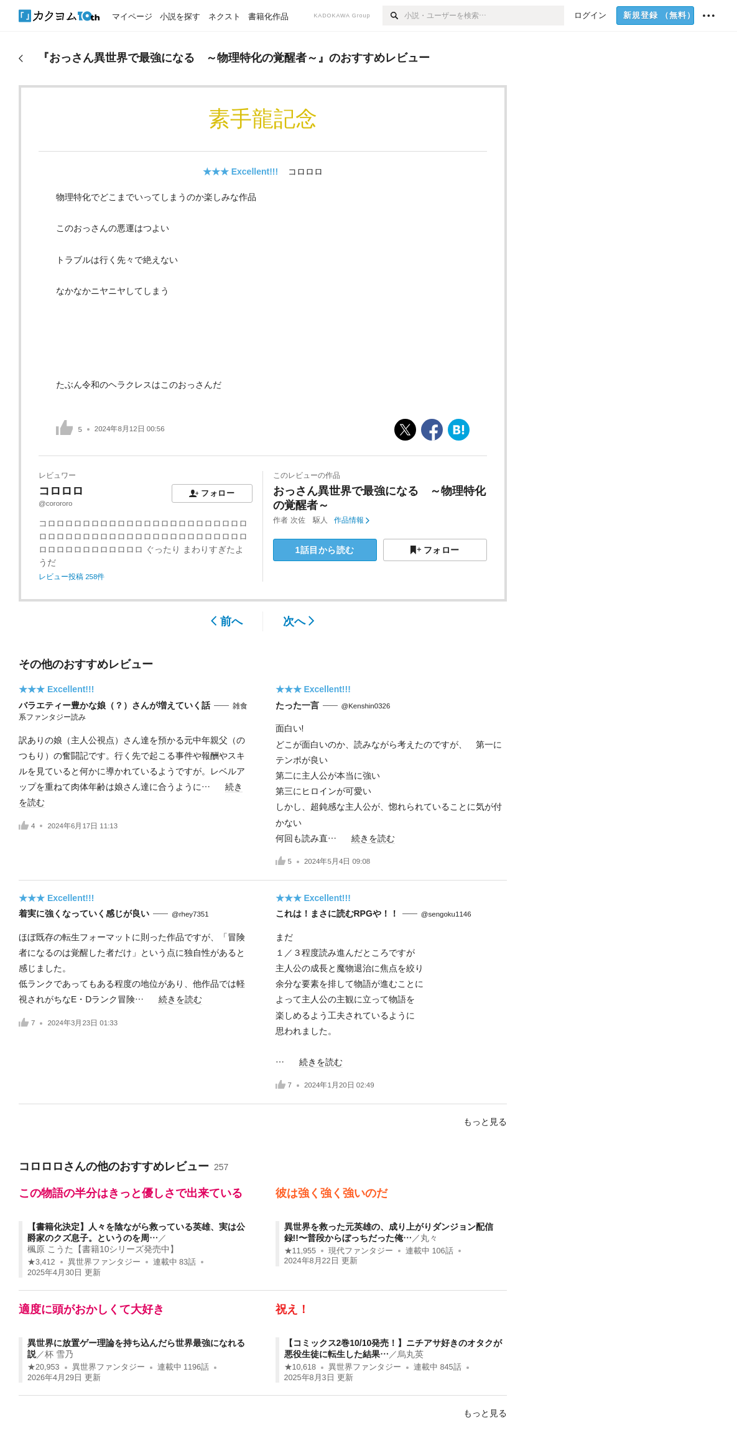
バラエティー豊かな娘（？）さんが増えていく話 (114, 705)
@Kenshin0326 (366, 706)
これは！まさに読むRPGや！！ (337, 913)
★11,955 (300, 1251)
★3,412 (41, 1262)
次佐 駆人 (309, 520)
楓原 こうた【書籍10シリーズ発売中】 (102, 1249)
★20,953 (43, 1367)
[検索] (393, 15)
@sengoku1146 (446, 914)
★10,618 (300, 1367)
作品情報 (351, 520)
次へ (299, 621)
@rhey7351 (190, 914)
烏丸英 (410, 1354)
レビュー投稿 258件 (71, 576)
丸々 (429, 1238)
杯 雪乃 (59, 1354)
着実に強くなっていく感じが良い (84, 913)
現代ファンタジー (360, 1251)
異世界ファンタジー (104, 1262)
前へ (227, 621)
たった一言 (297, 705)
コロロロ (305, 171)
